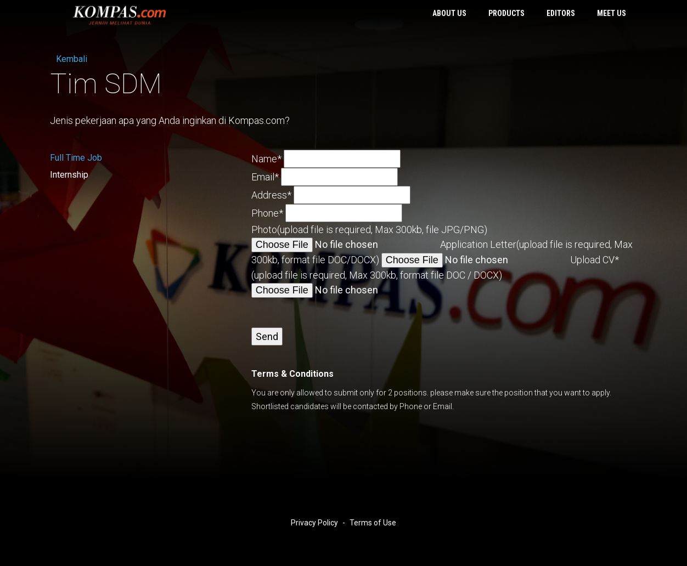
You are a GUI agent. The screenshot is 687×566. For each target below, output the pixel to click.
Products (506, 13)
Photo (369, 229)
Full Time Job (76, 157)
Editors (561, 13)
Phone (267, 213)
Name (266, 159)
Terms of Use (373, 522)
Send (267, 336)
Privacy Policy (314, 522)
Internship (69, 174)
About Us (449, 13)
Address (271, 195)
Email (265, 177)
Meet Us (611, 13)
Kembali (68, 59)
